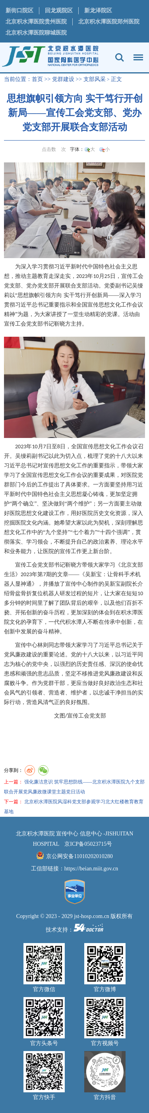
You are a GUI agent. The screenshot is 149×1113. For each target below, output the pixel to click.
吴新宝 (93, 574)
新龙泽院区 (98, 11)
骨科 (118, 574)
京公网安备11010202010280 (79, 856)
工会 (137, 276)
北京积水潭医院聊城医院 (36, 33)
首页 (37, 79)
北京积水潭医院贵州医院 (36, 22)
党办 (31, 286)
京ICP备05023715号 (88, 844)
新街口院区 (19, 11)
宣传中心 (76, 584)
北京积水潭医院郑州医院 (108, 22)
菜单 (136, 53)
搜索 (119, 57)
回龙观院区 (59, 11)
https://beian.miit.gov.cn (91, 869)
